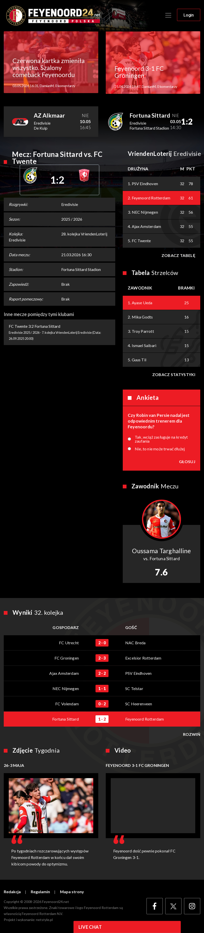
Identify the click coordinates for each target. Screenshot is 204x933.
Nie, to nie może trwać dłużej (160, 449)
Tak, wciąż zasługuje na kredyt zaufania (161, 439)
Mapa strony (72, 892)
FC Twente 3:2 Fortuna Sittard (34, 326)
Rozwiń (191, 735)
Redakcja (12, 892)
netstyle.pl (44, 920)
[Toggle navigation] (168, 15)
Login (189, 15)
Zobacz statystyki (173, 374)
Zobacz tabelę (178, 255)
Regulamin (40, 892)
